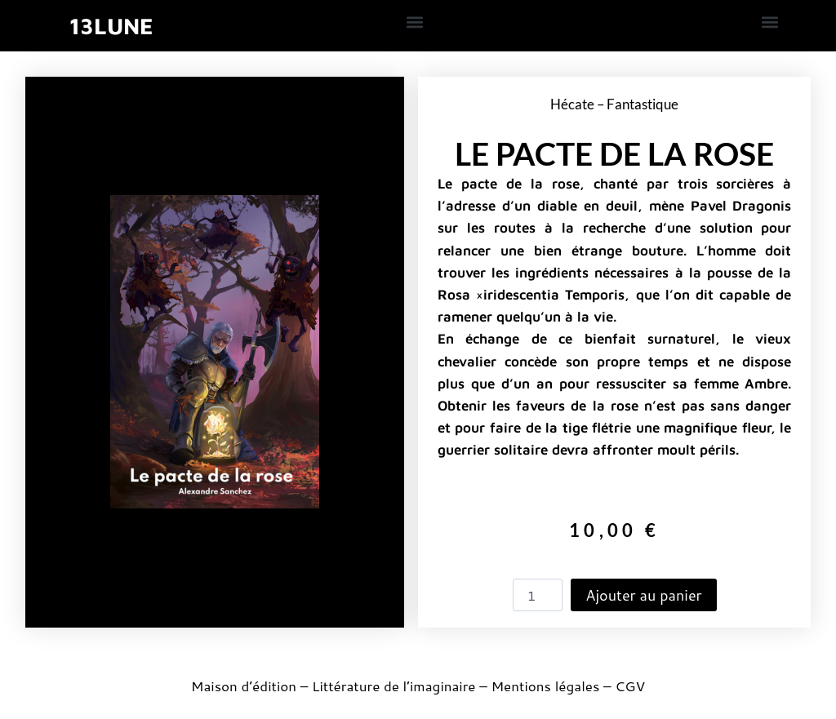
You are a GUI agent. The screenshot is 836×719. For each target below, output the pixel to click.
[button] (415, 21)
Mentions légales (545, 685)
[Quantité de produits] (538, 595)
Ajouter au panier (643, 595)
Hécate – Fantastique (614, 104)
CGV (630, 685)
